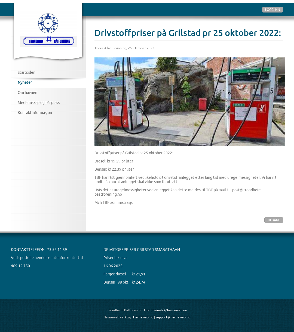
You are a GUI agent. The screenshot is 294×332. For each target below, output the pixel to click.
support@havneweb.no (173, 317)
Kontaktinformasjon (35, 112)
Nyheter (25, 82)
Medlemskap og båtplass (39, 102)
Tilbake (273, 220)
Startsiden (26, 72)
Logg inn (272, 9)
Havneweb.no (143, 317)
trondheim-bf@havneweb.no (165, 310)
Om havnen (27, 92)
